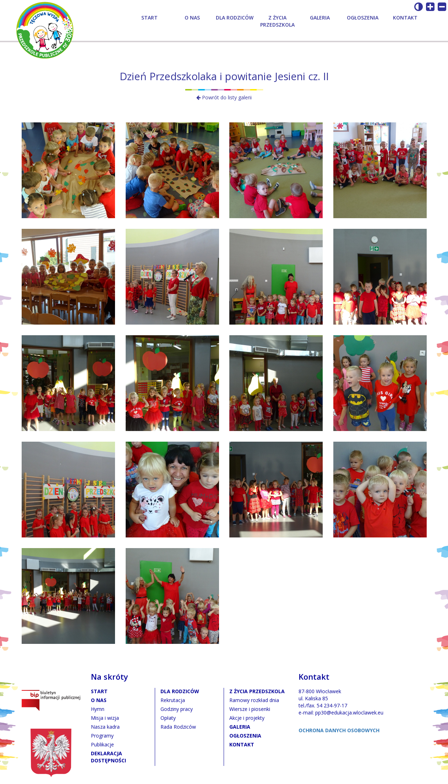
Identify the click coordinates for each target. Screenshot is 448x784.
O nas (192, 17)
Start (149, 17)
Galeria (320, 17)
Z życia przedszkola (277, 21)
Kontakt (405, 17)
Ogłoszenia (362, 17)
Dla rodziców (234, 17)
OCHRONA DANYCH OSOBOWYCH (339, 730)
